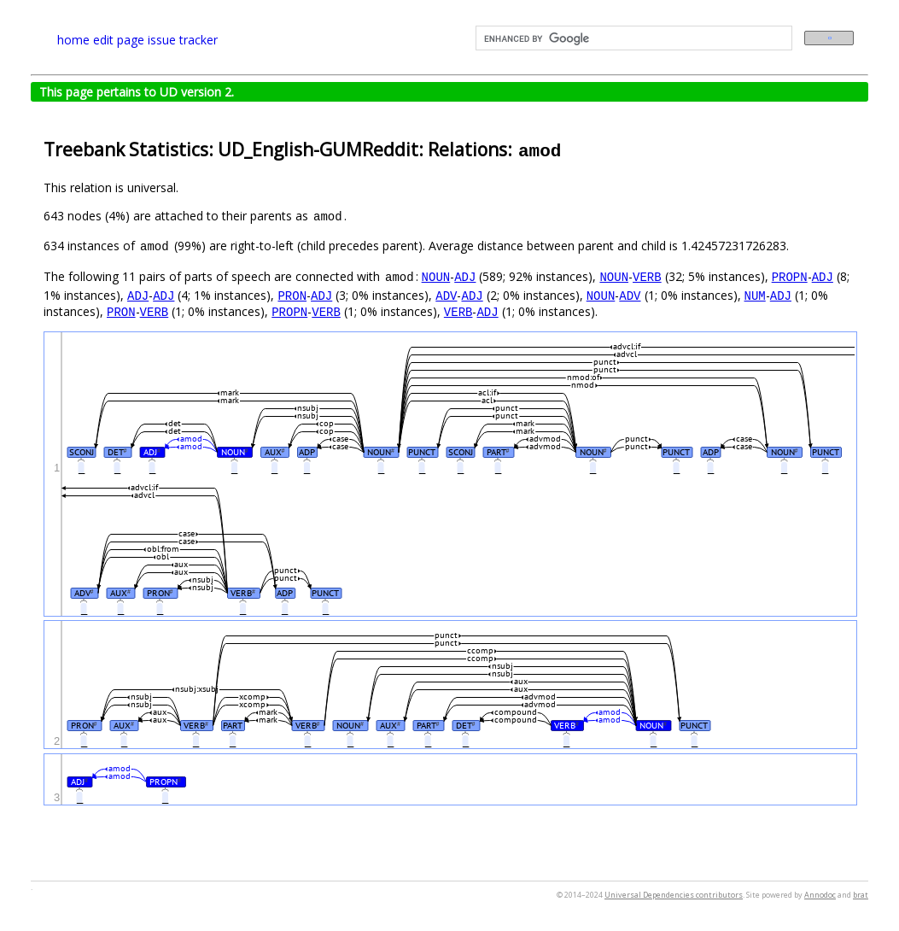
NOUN (436, 276)
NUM (754, 295)
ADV (446, 295)
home (73, 40)
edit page (118, 40)
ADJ (465, 276)
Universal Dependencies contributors (673, 894)
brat (860, 894)
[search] (632, 38)
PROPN (790, 276)
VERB (647, 276)
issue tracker (183, 40)
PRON (291, 295)
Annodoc (820, 894)
